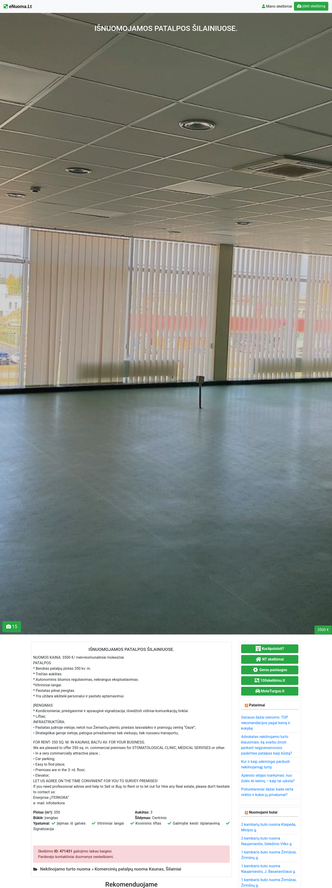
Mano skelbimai (277, 6)
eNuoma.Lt (18, 6)
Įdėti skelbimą (311, 6)
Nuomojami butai (263, 812)
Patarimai (257, 705)
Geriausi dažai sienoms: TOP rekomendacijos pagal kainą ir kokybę (265, 723)
